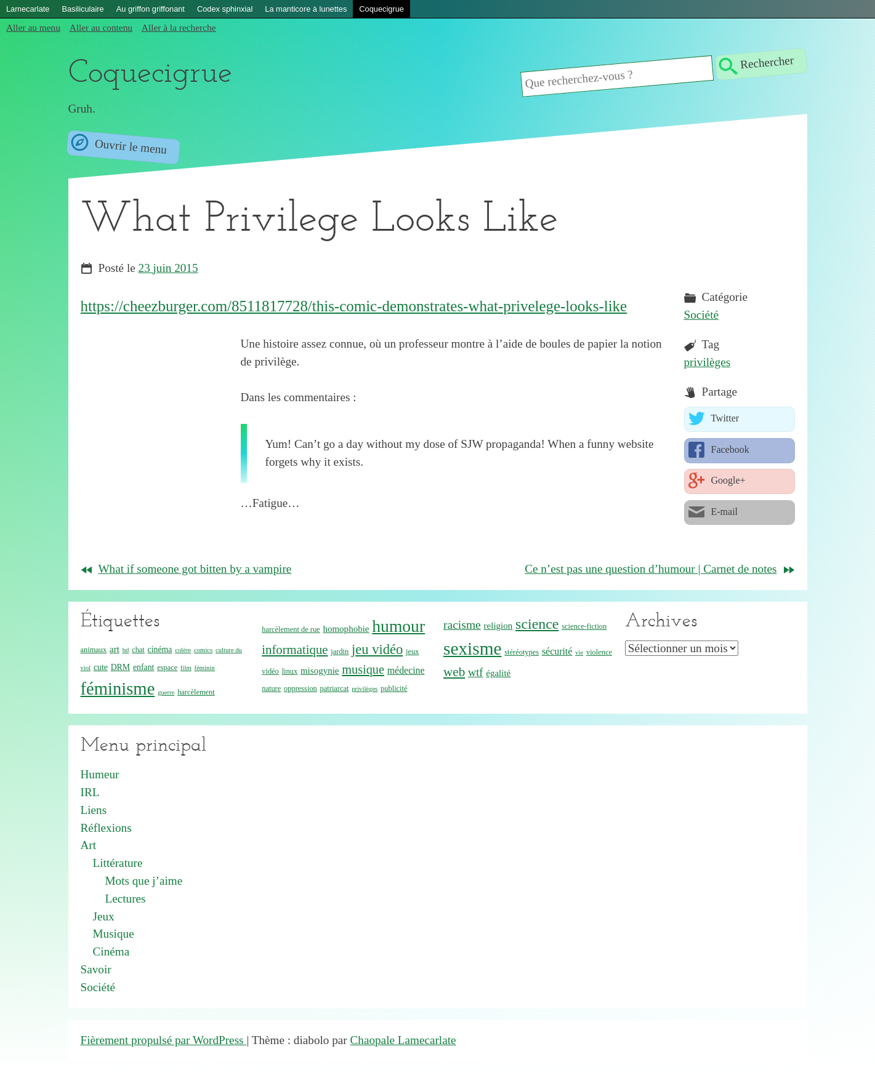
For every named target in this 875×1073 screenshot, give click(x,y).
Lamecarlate (27, 9)
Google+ (727, 480)
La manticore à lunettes (306, 9)
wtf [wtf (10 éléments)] (475, 672)
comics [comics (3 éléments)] (203, 650)
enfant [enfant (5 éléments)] (143, 667)
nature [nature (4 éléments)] (271, 688)
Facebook (729, 449)
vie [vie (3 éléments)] (579, 652)
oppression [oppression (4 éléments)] (300, 688)
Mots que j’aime (144, 880)
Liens (94, 810)
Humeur (100, 774)
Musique (113, 933)
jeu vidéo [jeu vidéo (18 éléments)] (377, 649)
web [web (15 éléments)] (454, 671)
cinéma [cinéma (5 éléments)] (160, 649)
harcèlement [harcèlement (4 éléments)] (196, 692)
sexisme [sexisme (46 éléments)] (472, 648)
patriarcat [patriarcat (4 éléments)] (334, 688)
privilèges (707, 362)
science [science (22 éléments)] (536, 624)
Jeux (104, 916)
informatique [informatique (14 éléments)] (295, 649)
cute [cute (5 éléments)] (101, 667)
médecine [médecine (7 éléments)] (406, 670)
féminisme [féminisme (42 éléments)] (118, 688)
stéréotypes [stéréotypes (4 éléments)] (521, 652)
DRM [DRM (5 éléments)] (120, 667)
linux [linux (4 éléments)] (290, 671)
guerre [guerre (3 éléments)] (166, 692)
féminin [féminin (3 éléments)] (205, 667)
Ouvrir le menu (129, 146)
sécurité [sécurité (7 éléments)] (557, 651)
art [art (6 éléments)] (114, 649)
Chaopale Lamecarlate (403, 1040)
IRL (90, 792)
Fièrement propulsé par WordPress (164, 1040)
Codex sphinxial (224, 9)
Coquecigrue (381, 9)
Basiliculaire (82, 9)
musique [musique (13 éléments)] (363, 669)
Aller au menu (33, 27)
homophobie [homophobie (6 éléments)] (346, 629)
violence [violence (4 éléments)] (599, 652)
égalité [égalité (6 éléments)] (498, 673)
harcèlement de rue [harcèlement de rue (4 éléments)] (291, 629)
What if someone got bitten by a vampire (195, 568)
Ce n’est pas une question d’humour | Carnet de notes (650, 568)
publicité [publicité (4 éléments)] (394, 688)
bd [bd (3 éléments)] (126, 650)
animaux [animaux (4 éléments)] (94, 649)
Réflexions (106, 827)
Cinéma (111, 951)
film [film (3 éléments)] (186, 667)
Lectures (125, 898)
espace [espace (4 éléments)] (167, 667)
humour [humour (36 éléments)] (398, 626)
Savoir (96, 969)
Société (701, 314)
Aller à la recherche (179, 27)
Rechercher (767, 62)
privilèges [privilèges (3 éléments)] (364, 688)
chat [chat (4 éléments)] (138, 649)
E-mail (723, 511)
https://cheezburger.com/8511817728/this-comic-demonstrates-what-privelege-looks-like (354, 306)
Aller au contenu (101, 27)
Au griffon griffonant (150, 9)
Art (89, 845)
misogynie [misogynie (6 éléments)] (319, 671)
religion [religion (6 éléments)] (498, 626)
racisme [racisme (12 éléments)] (462, 624)
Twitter (724, 418)
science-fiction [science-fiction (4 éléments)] (584, 626)
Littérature (118, 862)
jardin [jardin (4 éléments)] (340, 651)
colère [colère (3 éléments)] (183, 650)
